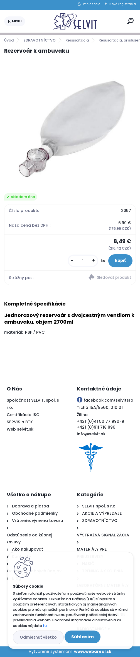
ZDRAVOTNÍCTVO (39, 40)
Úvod (9, 40)
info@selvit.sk (91, 434)
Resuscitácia (77, 40)
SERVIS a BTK (20, 422)
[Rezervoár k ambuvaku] (70, 124)
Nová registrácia (122, 4)
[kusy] (83, 261)
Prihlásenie (91, 4)
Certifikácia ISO (23, 414)
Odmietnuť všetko (38, 637)
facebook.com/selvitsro (108, 400)
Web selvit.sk (20, 429)
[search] (130, 21)
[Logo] (75, 21)
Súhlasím (82, 637)
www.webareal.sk (92, 651)
